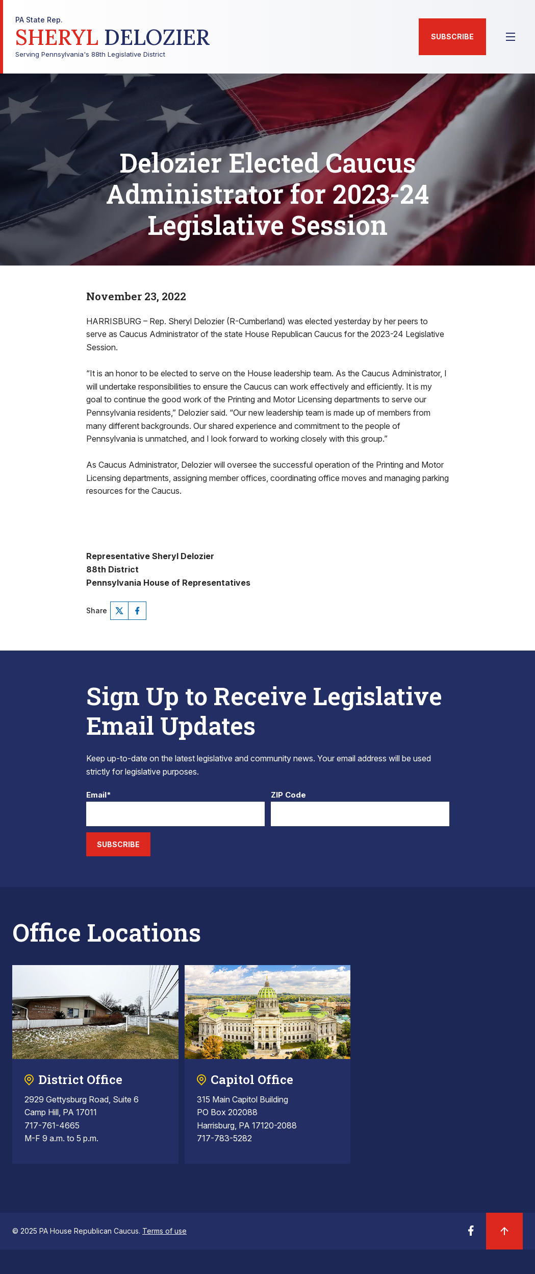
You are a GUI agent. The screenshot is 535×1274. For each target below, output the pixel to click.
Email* (98, 795)
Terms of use (164, 1231)
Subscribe (452, 36)
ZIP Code (288, 795)
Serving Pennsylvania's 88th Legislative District (112, 37)
